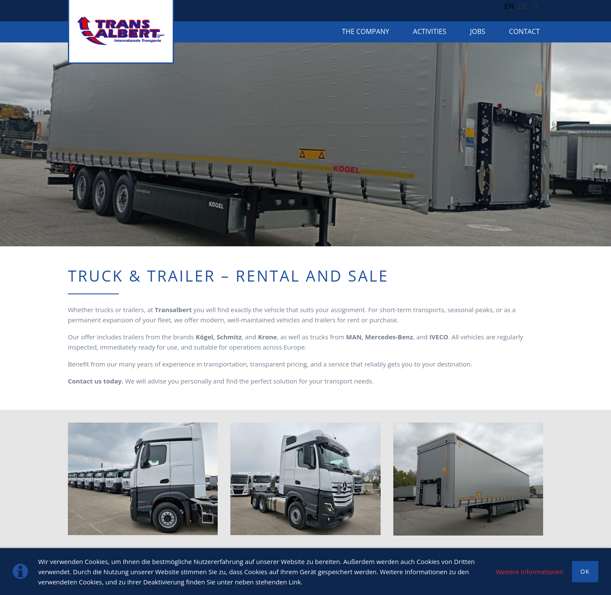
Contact (524, 31)
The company (365, 31)
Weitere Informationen (529, 571)
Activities (429, 31)
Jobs (477, 31)
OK (585, 571)
